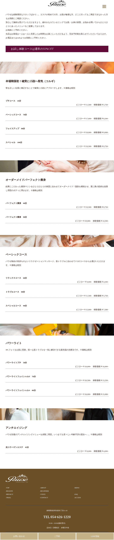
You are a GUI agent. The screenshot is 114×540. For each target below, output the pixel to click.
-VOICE (42, 494)
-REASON (9, 491)
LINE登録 (95, 536)
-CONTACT (44, 497)
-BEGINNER (44, 491)
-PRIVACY (9, 494)
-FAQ (76, 494)
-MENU (76, 488)
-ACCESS (77, 497)
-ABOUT (43, 488)
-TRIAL (8, 497)
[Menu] (104, 6)
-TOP (7, 488)
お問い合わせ (19, 536)
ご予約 (57, 536)
